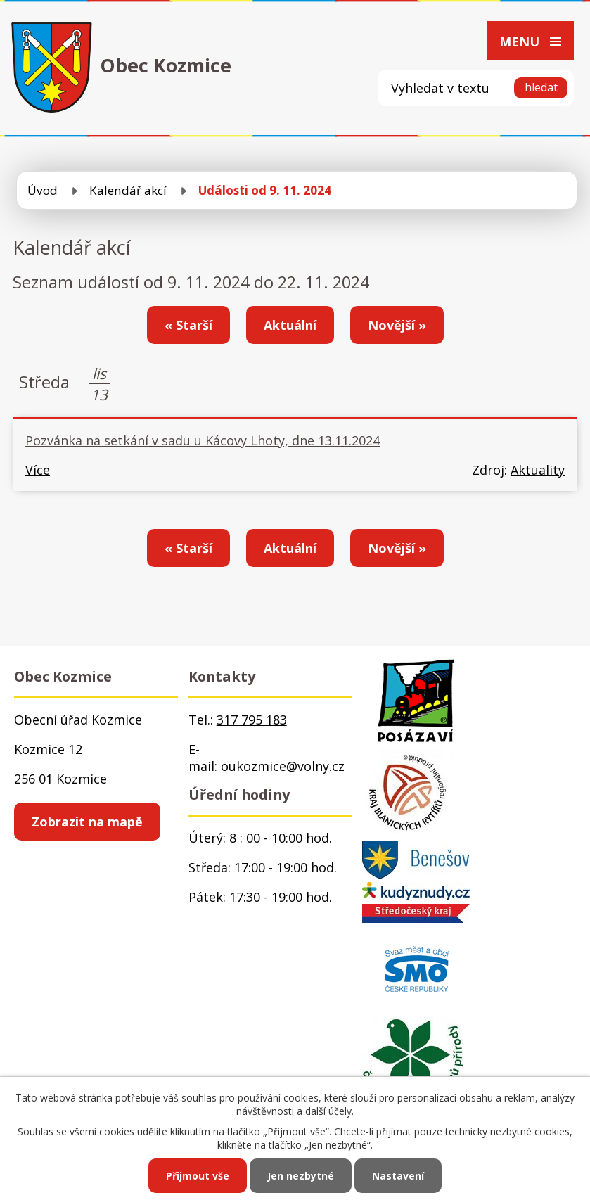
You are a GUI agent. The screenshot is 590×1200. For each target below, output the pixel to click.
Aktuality (538, 469)
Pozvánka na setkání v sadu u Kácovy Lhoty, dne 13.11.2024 (202, 440)
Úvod (42, 190)
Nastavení (398, 1175)
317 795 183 (252, 719)
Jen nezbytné (300, 1175)
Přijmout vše (197, 1175)
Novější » (397, 325)
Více (37, 469)
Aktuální (290, 325)
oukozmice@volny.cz (283, 766)
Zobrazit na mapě (87, 821)
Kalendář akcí (128, 190)
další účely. (329, 1111)
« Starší (188, 325)
